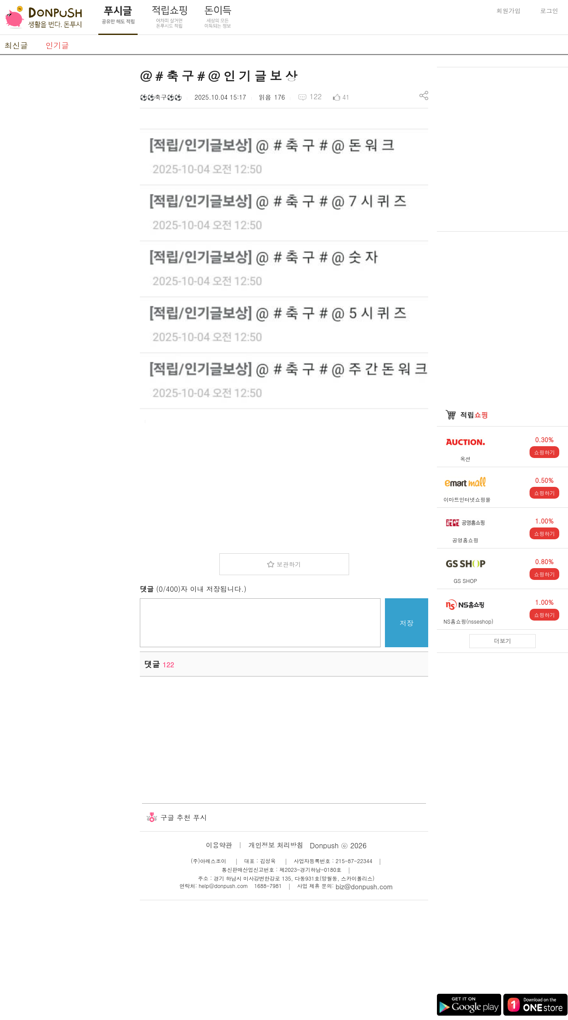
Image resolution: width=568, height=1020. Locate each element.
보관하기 (289, 564)
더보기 (502, 641)
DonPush (43, 17)
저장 (407, 623)
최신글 (16, 45)
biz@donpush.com (364, 886)
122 (315, 96)
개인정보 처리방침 (276, 845)
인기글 (57, 45)
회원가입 (508, 10)
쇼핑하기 (544, 452)
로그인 (549, 10)
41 (346, 97)
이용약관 (219, 845)
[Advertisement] (284, 485)
